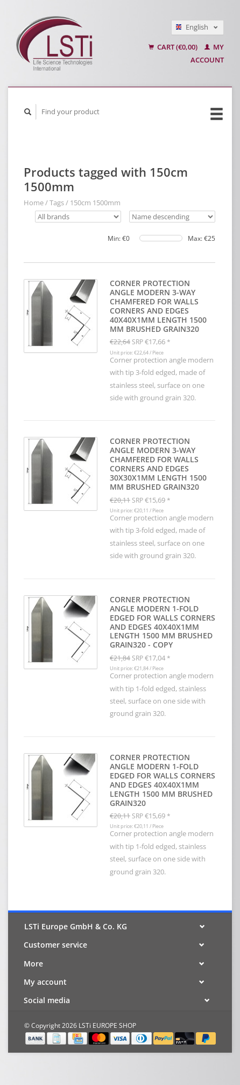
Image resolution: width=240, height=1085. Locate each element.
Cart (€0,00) (174, 47)
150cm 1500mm (95, 202)
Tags (57, 202)
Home (34, 202)
